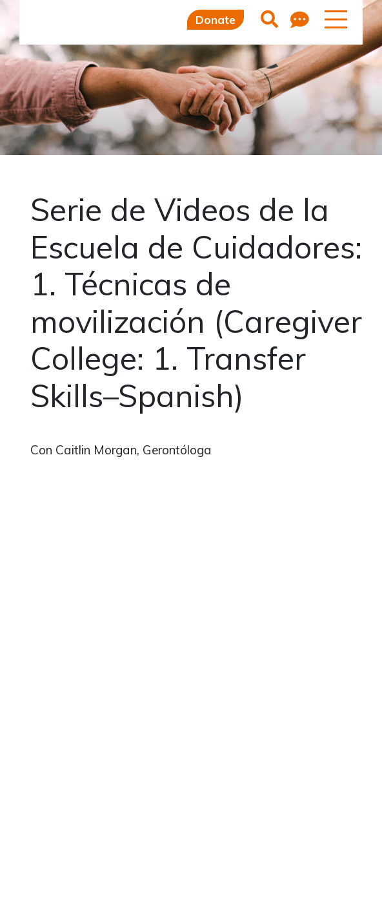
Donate (216, 19)
